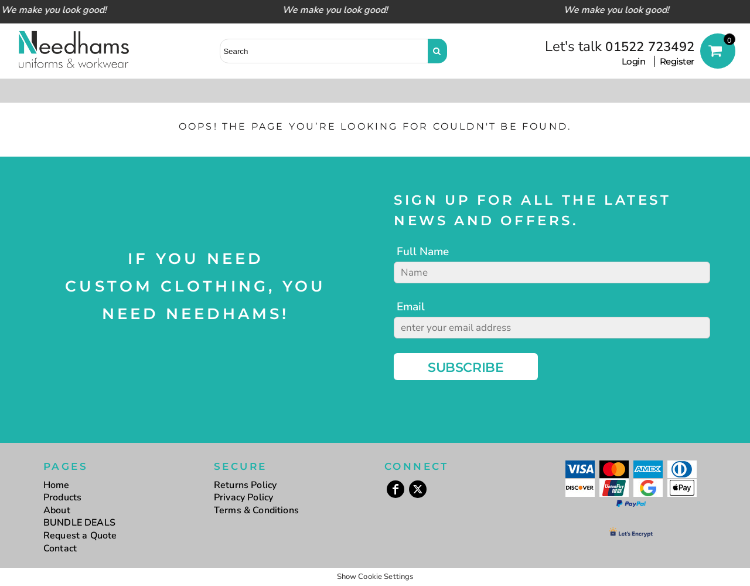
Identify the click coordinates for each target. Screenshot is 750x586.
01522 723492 (649, 47)
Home (56, 485)
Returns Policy (245, 485)
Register (677, 61)
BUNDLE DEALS (79, 522)
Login (634, 61)
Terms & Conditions (256, 510)
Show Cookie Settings (375, 576)
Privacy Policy (243, 497)
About (56, 510)
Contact (60, 548)
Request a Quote (80, 535)
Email (411, 306)
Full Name (423, 251)
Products (62, 497)
